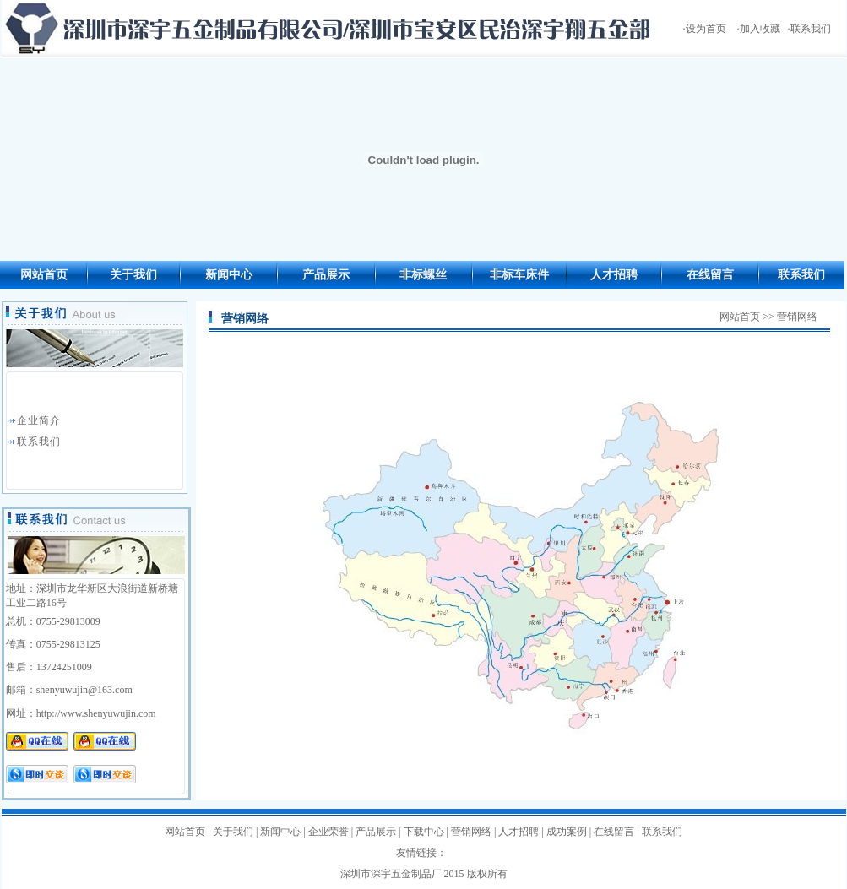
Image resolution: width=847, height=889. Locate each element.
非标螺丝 (423, 274)
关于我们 (133, 274)
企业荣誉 (328, 832)
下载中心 (424, 832)
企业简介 (39, 420)
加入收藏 (760, 29)
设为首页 (706, 29)
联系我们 (810, 29)
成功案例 (566, 832)
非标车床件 (519, 274)
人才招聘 (614, 274)
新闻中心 (228, 274)
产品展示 (326, 274)
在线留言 (710, 274)
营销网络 (471, 832)
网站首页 (44, 274)
